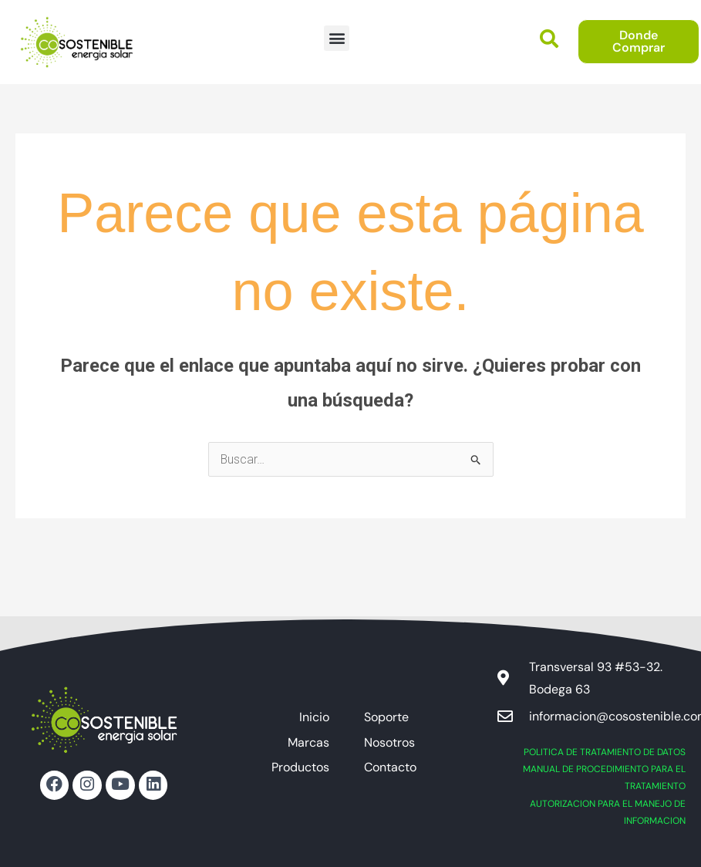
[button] (336, 38)
